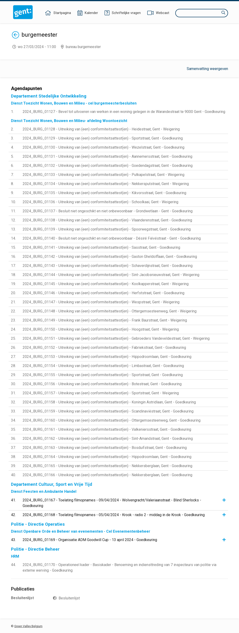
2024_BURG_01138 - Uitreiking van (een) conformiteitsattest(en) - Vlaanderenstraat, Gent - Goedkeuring (107, 220)
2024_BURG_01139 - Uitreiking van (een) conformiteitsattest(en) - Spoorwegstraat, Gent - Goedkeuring (107, 229)
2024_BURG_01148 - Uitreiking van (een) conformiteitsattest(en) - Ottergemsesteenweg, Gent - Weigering (110, 311)
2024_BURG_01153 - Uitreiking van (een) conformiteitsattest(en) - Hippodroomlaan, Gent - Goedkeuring (107, 356)
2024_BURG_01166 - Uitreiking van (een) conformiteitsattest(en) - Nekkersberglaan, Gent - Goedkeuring (107, 475)
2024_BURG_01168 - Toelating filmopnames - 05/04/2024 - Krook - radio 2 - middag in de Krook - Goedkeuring (114, 515)
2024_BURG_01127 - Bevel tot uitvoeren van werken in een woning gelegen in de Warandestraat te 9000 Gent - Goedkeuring (124, 111)
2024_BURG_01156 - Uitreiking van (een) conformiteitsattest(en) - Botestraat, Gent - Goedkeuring (102, 384)
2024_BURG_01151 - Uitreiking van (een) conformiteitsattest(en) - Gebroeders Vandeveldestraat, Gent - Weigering (116, 338)
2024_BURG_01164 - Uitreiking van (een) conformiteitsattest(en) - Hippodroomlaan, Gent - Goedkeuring (107, 457)
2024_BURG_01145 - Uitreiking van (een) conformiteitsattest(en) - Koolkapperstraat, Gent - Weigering (106, 284)
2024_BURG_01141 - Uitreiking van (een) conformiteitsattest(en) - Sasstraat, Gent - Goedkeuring (101, 247)
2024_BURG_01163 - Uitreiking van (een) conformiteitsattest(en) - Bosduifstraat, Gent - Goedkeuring (105, 447)
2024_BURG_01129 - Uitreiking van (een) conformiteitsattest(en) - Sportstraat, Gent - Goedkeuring (103, 138)
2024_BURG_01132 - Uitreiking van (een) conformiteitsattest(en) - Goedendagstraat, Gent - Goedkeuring (108, 165)
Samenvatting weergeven (207, 68)
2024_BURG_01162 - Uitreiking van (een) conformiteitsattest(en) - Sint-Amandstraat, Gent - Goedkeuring (108, 438)
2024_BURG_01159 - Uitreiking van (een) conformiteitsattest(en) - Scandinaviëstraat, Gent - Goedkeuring (108, 411)
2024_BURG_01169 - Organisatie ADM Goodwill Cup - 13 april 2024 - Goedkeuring (90, 540)
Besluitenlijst (69, 598)
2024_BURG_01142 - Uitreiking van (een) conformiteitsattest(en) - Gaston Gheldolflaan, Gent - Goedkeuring (110, 256)
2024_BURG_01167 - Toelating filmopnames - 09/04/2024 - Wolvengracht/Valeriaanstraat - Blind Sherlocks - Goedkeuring (112, 503)
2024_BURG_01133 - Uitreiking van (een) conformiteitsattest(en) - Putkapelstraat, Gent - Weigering (103, 174)
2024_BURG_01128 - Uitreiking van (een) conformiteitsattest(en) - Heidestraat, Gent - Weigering (101, 129)
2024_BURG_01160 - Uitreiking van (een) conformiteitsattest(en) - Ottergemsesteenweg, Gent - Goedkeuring (111, 420)
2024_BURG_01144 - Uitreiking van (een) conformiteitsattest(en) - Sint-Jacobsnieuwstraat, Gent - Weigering (111, 275)
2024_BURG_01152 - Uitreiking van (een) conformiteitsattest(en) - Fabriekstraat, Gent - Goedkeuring (104, 347)
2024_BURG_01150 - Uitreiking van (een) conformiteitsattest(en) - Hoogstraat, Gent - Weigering (101, 329)
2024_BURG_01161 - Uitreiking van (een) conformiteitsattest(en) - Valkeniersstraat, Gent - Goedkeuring (107, 429)
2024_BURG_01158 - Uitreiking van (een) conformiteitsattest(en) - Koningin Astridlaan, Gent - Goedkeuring (109, 402)
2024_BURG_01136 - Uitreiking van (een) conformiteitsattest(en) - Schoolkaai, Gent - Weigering (100, 202)
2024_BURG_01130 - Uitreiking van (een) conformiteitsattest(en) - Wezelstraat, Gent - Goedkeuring (103, 147)
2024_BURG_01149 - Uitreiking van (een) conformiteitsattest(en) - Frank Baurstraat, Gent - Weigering (105, 320)
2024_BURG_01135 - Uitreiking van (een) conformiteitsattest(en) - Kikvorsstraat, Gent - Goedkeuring (104, 193)
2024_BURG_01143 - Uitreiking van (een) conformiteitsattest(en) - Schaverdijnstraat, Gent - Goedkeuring (108, 265)
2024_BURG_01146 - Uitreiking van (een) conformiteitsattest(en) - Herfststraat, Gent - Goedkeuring (103, 293)
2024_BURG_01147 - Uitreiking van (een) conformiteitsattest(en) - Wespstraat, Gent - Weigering (101, 302)
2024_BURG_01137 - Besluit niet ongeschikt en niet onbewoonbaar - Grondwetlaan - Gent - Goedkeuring (108, 211)
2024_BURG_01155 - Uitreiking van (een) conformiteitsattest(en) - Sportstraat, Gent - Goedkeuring (103, 375)
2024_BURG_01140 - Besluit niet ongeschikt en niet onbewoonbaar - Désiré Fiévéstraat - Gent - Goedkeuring (112, 238)
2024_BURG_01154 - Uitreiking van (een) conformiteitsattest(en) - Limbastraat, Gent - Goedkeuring (103, 366)
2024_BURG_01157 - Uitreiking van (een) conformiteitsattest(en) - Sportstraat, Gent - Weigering (101, 393)
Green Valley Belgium (28, 626)
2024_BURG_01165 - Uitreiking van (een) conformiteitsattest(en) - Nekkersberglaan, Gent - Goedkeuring (107, 466)
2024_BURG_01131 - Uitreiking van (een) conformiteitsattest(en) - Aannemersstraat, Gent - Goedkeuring (107, 156)
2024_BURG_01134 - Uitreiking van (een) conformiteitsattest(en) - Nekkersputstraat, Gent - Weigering (106, 184)
